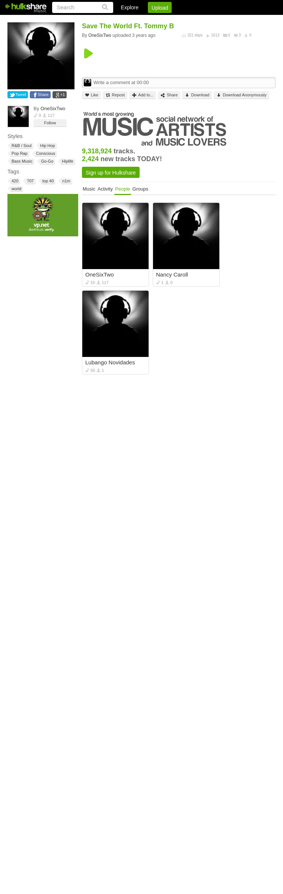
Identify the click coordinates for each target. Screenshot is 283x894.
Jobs (174, 20)
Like (91, 95)
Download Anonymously (241, 95)
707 (30, 181)
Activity (105, 189)
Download (197, 95)
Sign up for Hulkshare (111, 173)
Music (89, 189)
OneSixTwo (53, 108)
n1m (65, 181)
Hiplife (67, 161)
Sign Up (148, 20)
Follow (50, 123)
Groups (141, 189)
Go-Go (46, 161)
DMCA (199, 20)
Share (43, 94)
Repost (115, 95)
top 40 (47, 181)
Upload (160, 8)
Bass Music (21, 161)
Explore (130, 7)
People (122, 189)
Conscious (45, 153)
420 (14, 181)
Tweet (20, 94)
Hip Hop (47, 146)
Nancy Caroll (172, 274)
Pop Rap (19, 153)
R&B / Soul (21, 146)
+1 (62, 94)
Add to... (142, 95)
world (15, 189)
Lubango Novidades (110, 362)
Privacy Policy (234, 20)
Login (121, 20)
